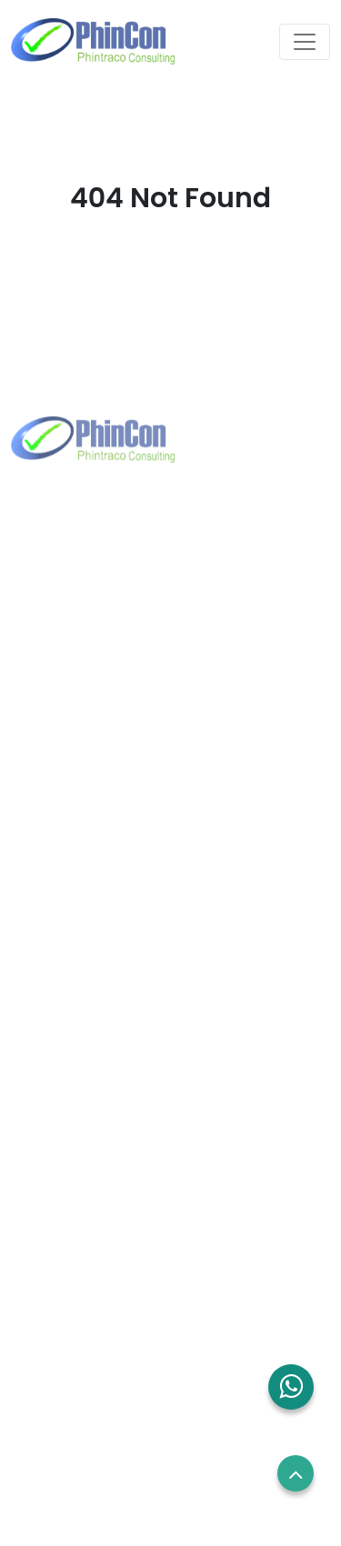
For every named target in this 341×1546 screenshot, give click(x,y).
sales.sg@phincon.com (117, 930)
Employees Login (69, 1286)
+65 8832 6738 (89, 901)
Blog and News (63, 1173)
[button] (291, 1387)
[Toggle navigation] (304, 42)
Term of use (53, 1354)
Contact (42, 1140)
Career (38, 1321)
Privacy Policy (59, 1389)
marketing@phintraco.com (130, 671)
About (34, 1071)
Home (34, 1037)
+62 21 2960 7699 (97, 642)
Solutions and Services (88, 1105)
